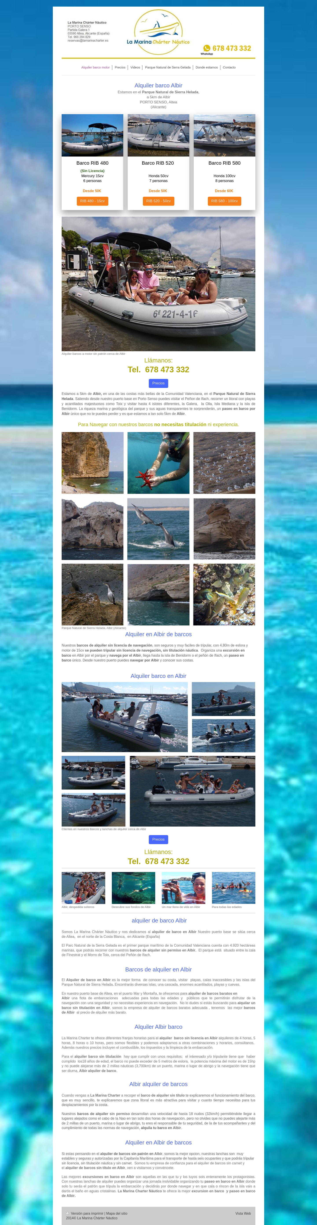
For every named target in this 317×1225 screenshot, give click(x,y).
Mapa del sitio (116, 1213)
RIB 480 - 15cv (92, 201)
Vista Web (243, 1213)
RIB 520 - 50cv (158, 201)
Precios (158, 383)
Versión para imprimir (85, 1213)
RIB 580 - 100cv (224, 201)
